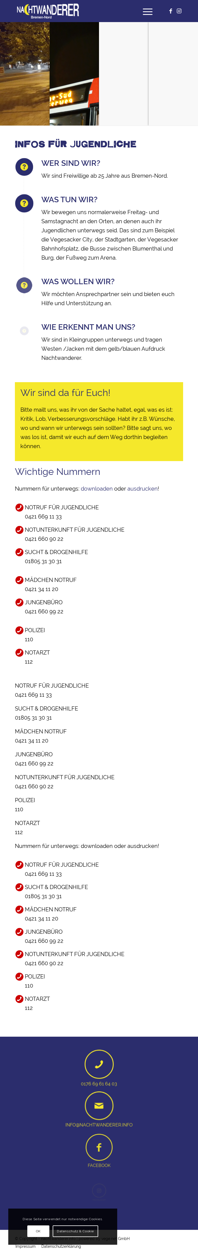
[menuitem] (144, 11)
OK (38, 1231)
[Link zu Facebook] (171, 11)
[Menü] (144, 11)
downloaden (97, 488)
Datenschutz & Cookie (75, 1231)
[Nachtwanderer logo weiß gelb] (82, 11)
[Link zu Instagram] (179, 11)
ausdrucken (142, 488)
